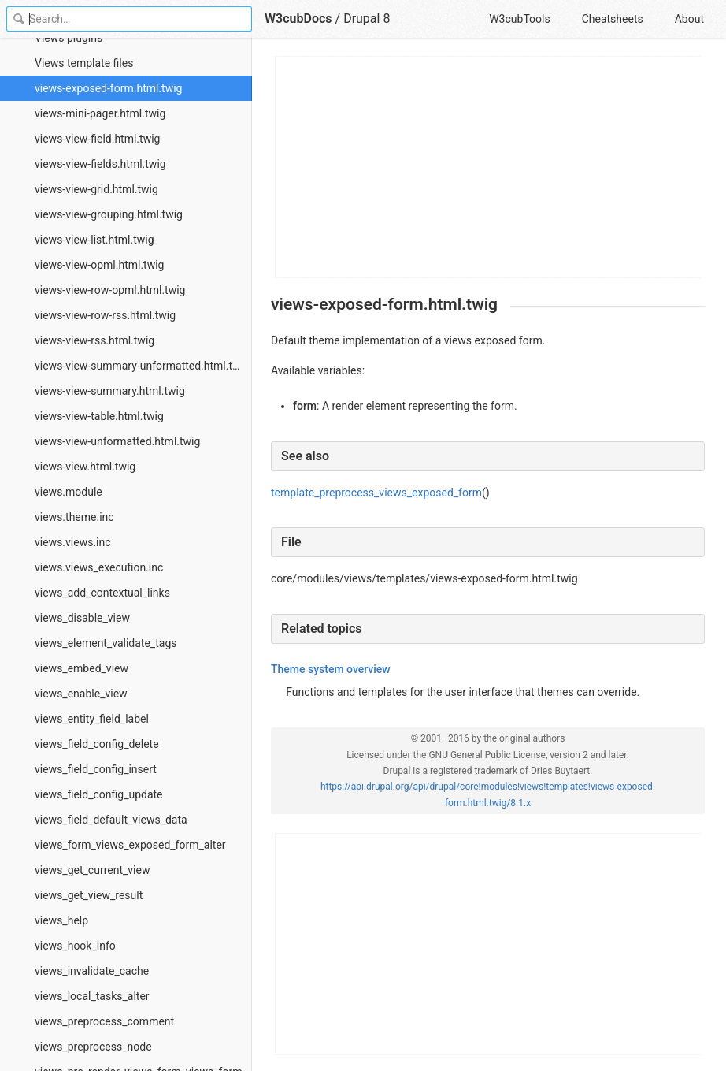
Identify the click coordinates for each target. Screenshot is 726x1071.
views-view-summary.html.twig (110, 391)
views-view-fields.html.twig (100, 164)
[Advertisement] (489, 167)
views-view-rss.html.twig (94, 340)
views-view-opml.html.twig (99, 264)
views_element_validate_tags (105, 643)
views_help (61, 920)
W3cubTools (519, 19)
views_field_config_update (99, 794)
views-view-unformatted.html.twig (117, 441)
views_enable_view (81, 693)
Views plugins (68, 38)
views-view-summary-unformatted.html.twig (142, 365)
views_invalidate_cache (92, 971)
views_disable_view (82, 618)
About (689, 19)
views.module (68, 491)
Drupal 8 (366, 18)
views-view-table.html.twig (99, 416)
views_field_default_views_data (111, 819)
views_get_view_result (89, 895)
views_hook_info (75, 945)
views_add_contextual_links (102, 592)
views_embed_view (81, 668)
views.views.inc (73, 542)
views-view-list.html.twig (94, 239)
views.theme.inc (74, 517)
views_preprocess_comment (104, 1021)
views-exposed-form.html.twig (108, 88)
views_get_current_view (92, 870)
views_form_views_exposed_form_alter (130, 845)
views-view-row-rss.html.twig (105, 315)
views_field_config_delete (97, 744)
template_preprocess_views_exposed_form (376, 492)
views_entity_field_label (92, 718)
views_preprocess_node (93, 1046)
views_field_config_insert (96, 769)
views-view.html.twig (85, 466)
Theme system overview (331, 669)
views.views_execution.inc (99, 567)
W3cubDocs (298, 18)
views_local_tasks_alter (92, 996)
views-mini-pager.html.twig (100, 113)
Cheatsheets (612, 19)
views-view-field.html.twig (97, 138)
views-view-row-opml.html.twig (110, 290)
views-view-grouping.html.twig (109, 214)
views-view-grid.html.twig (96, 189)
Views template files (84, 63)
